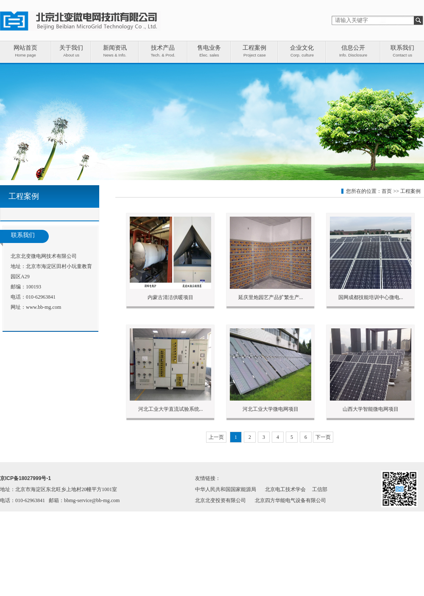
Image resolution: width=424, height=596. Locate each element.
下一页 (323, 437)
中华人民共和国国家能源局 (225, 489)
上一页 (216, 437)
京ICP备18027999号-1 (25, 478)
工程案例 (410, 191)
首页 (387, 191)
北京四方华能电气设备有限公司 (290, 500)
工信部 (319, 489)
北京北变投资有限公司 (220, 500)
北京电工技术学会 (285, 489)
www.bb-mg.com (43, 307)
